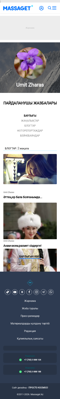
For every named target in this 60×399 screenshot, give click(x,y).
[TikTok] (7, 292)
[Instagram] (36, 292)
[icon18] (30, 284)
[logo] (18, 8)
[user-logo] (41, 9)
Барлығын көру (30, 256)
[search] (49, 8)
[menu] (54, 8)
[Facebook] (29, 292)
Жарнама (30, 300)
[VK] (22, 292)
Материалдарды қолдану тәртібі (30, 323)
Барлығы (30, 115)
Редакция (30, 331)
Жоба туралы (30, 308)
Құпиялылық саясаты (30, 338)
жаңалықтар (30, 120)
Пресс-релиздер (30, 315)
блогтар (30, 125)
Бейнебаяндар (30, 135)
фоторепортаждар (30, 130)
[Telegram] (43, 292)
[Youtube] (14, 292)
